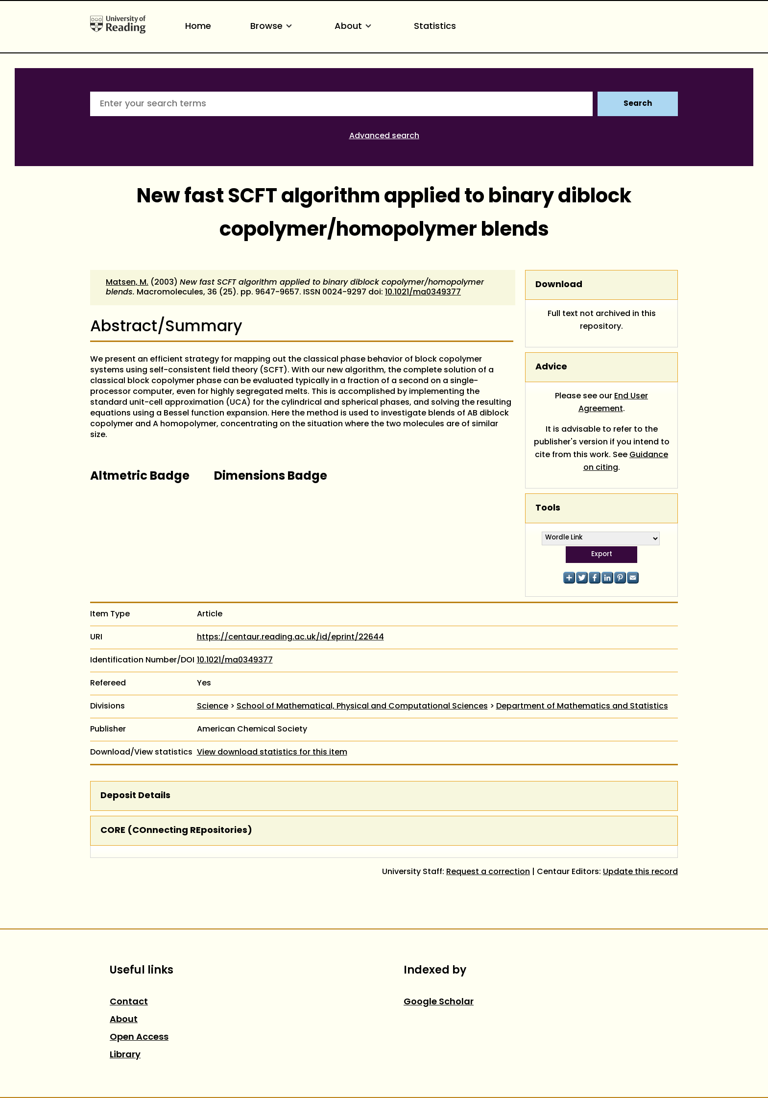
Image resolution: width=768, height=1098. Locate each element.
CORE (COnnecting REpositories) (176, 830)
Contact (129, 1002)
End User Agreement (613, 402)
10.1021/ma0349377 (423, 292)
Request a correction (488, 872)
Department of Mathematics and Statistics (582, 706)
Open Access (139, 1037)
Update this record (640, 872)
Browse (272, 27)
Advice (551, 367)
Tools (547, 508)
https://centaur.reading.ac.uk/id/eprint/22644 (290, 637)
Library (125, 1055)
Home (198, 27)
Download (558, 285)
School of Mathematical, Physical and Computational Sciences (362, 706)
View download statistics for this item (272, 752)
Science (212, 706)
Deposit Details (135, 796)
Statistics (435, 27)
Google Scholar (439, 1002)
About (355, 27)
